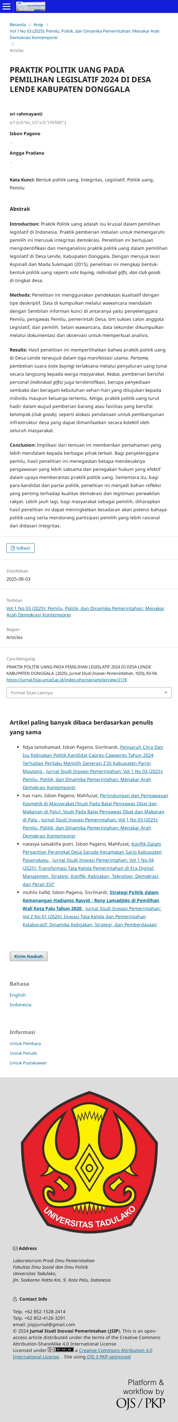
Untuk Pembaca (25, 1043)
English (18, 995)
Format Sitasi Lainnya (31, 693)
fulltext (23, 548)
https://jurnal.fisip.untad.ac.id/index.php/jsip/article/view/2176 (66, 680)
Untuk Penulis (23, 1053)
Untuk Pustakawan (28, 1063)
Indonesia (20, 1004)
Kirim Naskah (28, 956)
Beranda (18, 24)
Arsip (38, 24)
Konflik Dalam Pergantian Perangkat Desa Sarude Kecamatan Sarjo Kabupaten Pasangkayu (92, 852)
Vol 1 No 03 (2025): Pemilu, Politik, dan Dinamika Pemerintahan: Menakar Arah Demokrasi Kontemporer (85, 34)
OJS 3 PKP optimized (108, 1357)
